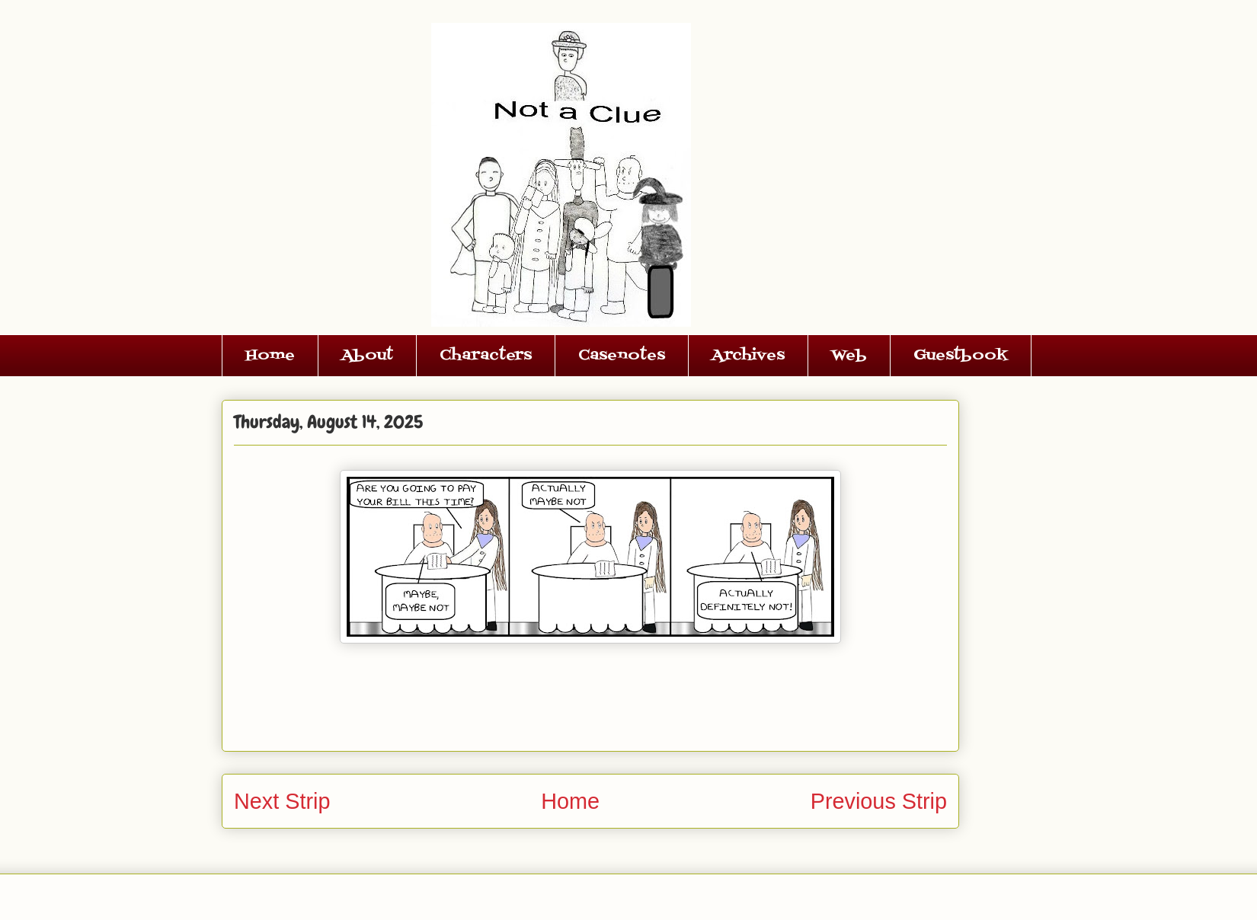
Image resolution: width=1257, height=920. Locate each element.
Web (849, 355)
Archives (748, 355)
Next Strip (282, 801)
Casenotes (621, 355)
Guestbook (960, 355)
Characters (486, 355)
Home (270, 355)
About (367, 355)
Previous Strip (879, 801)
